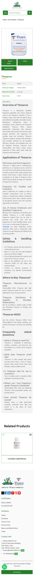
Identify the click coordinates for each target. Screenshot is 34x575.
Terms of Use (5, 522)
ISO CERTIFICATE (6, 506)
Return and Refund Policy (9, 528)
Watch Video (9, 62)
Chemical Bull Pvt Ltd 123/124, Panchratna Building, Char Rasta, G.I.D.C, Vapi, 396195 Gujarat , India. (11, 544)
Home (5, 20)
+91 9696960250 (7, 553)
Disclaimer (4, 518)
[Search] (29, 13)
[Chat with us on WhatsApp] (4, 567)
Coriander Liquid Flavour (17, 459)
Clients (3, 515)
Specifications (8, 68)
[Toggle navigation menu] (5, 13)
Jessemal (6, 226)
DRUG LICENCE (6, 502)
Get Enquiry (17, 572)
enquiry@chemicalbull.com (10, 550)
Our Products (12, 20)
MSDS (25, 61)
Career (3, 531)
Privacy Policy (5, 525)
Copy (22, 550)
